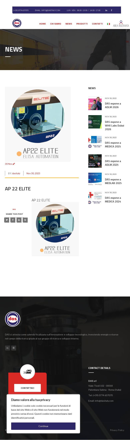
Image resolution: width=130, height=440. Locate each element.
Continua (43, 426)
